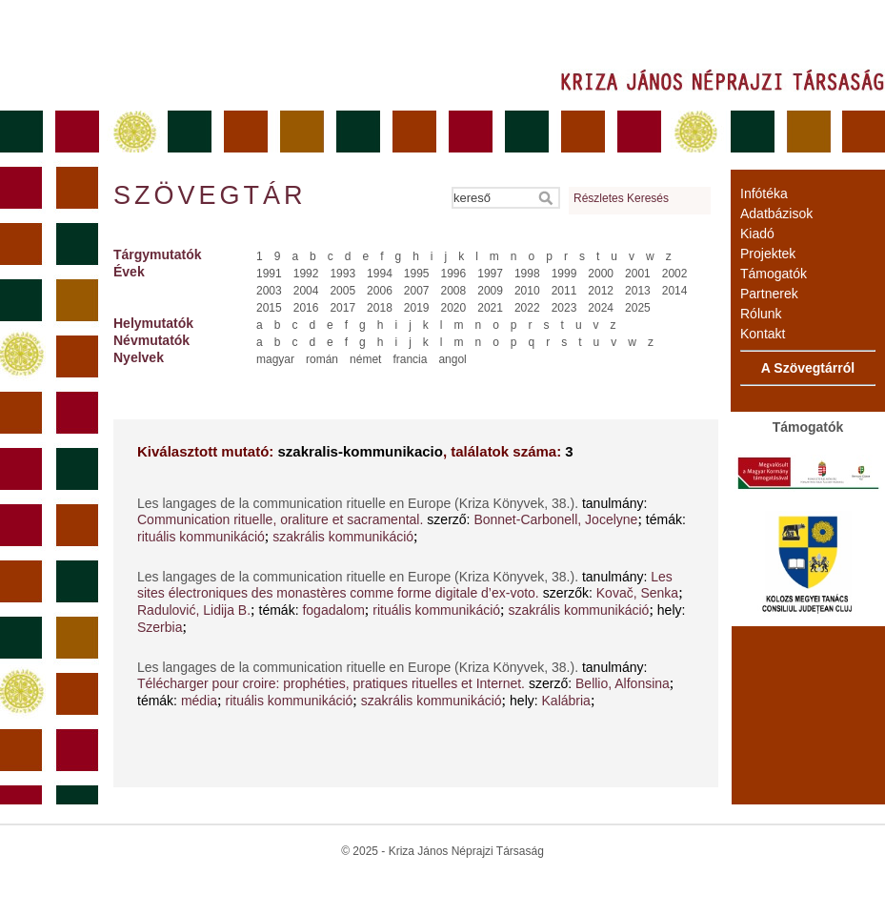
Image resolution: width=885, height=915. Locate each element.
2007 (417, 290)
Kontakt (762, 333)
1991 (269, 273)
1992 (306, 273)
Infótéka (764, 193)
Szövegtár (208, 195)
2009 (490, 290)
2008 (454, 290)
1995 (417, 273)
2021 (490, 308)
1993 (342, 273)
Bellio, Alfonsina (622, 683)
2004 (306, 290)
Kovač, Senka (637, 592)
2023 (564, 308)
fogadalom (333, 610)
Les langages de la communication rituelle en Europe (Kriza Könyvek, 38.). (359, 503)
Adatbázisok (776, 213)
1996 (454, 273)
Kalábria (566, 700)
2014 (675, 290)
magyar (275, 359)
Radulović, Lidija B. (194, 610)
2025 (638, 308)
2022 (527, 308)
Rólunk (761, 313)
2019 (417, 308)
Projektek (767, 253)
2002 (675, 273)
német (365, 359)
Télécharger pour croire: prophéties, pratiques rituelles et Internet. (331, 683)
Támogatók (773, 273)
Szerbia (159, 627)
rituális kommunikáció (201, 536)
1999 (564, 273)
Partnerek (769, 293)
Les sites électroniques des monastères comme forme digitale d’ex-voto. (405, 584)
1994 (379, 273)
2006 (379, 290)
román (322, 359)
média (199, 700)
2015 (269, 308)
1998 (527, 273)
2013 (638, 290)
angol (452, 359)
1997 (490, 273)
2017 (342, 308)
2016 (306, 308)
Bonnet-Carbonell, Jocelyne (555, 519)
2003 (269, 290)
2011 (564, 290)
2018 (379, 308)
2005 (342, 290)
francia (409, 359)
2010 (527, 290)
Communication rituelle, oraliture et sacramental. (280, 519)
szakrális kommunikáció (342, 536)
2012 (600, 290)
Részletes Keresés (621, 198)
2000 (600, 273)
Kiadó (757, 233)
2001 (638, 273)
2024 (600, 308)
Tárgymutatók (157, 254)
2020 (454, 308)
